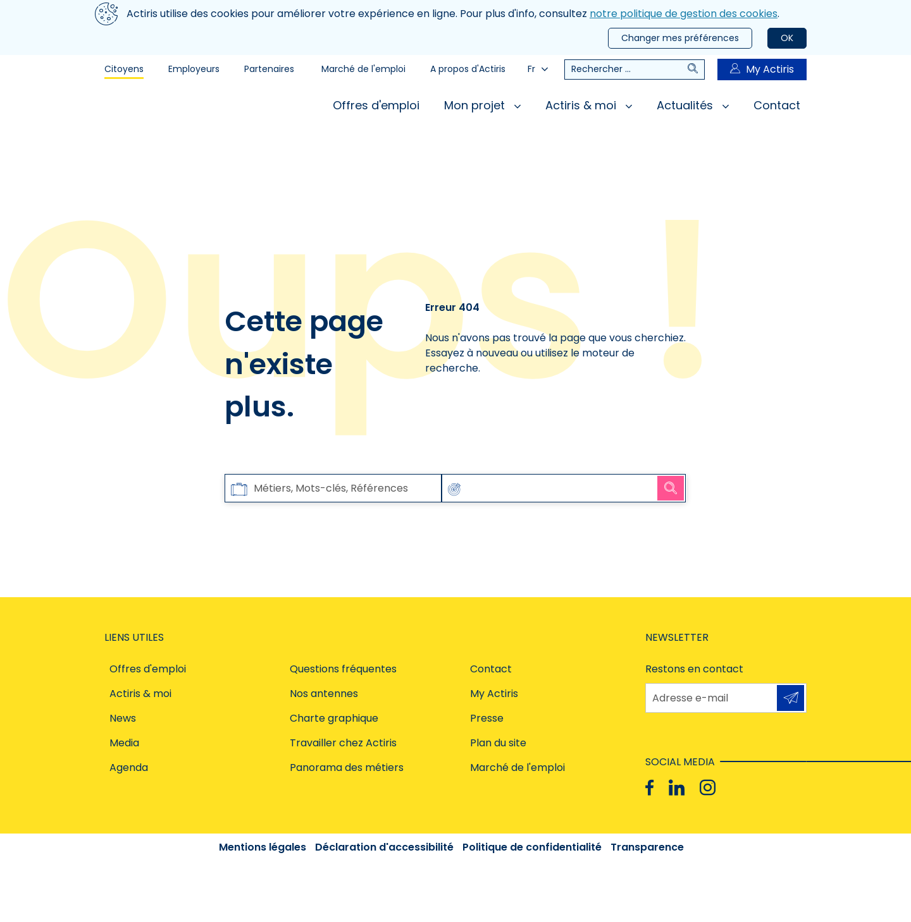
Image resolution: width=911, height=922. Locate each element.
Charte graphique (334, 718)
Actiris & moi (588, 105)
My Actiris (762, 69)
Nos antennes (324, 693)
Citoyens (124, 69)
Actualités (693, 105)
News (122, 718)
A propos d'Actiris (467, 69)
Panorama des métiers (347, 767)
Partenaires (269, 69)
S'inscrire (790, 697)
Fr (538, 69)
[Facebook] (649, 788)
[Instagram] (708, 788)
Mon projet (482, 105)
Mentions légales (262, 847)
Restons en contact (694, 669)
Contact (776, 105)
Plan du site (498, 743)
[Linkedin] (677, 788)
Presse (487, 718)
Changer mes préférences (680, 38)
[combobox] (550, 488)
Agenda (128, 767)
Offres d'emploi (376, 105)
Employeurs (194, 69)
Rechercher (671, 488)
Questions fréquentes (343, 669)
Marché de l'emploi (363, 69)
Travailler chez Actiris (343, 743)
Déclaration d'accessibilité (384, 847)
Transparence (647, 847)
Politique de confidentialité (532, 847)
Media (124, 743)
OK (787, 38)
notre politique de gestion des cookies (684, 13)
